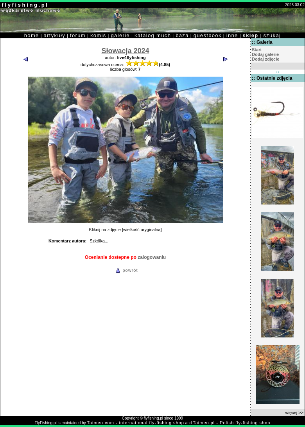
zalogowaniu (152, 257)
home (31, 35)
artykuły (54, 35)
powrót (125, 270)
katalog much (153, 35)
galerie (120, 35)
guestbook (208, 35)
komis (98, 35)
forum (78, 35)
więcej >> (294, 412)
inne (232, 35)
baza (182, 35)
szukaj (272, 35)
